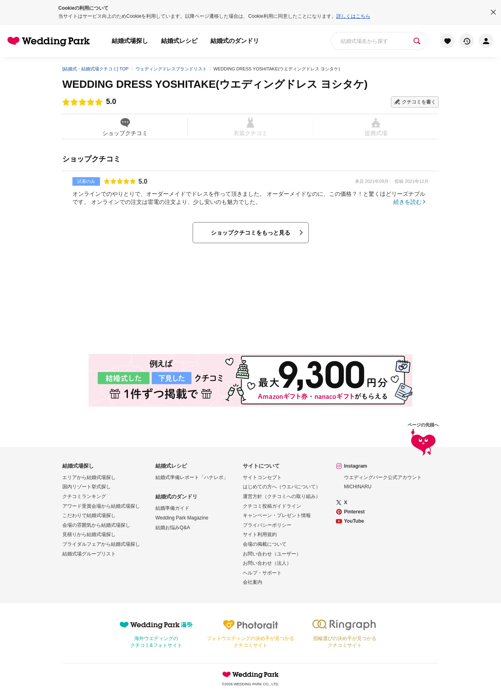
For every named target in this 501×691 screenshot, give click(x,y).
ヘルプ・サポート (262, 573)
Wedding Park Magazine (181, 518)
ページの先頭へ (423, 440)
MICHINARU (358, 487)
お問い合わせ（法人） (267, 563)
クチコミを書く (419, 102)
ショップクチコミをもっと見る (250, 232)
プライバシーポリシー (267, 525)
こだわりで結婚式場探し (89, 515)
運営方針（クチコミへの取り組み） (282, 496)
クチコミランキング (84, 496)
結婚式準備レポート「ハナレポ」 (191, 477)
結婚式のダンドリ (234, 40)
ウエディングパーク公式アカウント (383, 477)
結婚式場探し (130, 40)
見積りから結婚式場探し (89, 534)
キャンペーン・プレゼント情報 (277, 515)
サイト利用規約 (260, 534)
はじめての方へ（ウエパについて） (282, 487)
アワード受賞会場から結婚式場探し (101, 506)
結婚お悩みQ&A (172, 527)
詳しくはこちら (353, 16)
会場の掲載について (265, 544)
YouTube (354, 521)
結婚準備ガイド (172, 508)
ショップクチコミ (124, 126)
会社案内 (252, 582)
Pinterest (354, 512)
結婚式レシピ (179, 40)
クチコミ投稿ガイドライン (272, 506)
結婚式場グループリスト (89, 554)
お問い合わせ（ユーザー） (272, 554)
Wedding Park (250, 674)
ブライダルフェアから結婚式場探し (101, 544)
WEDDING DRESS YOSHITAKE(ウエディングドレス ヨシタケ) (215, 84)
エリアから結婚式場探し (89, 477)
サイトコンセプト (262, 477)
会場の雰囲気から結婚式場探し (96, 525)
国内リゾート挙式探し (86, 487)
